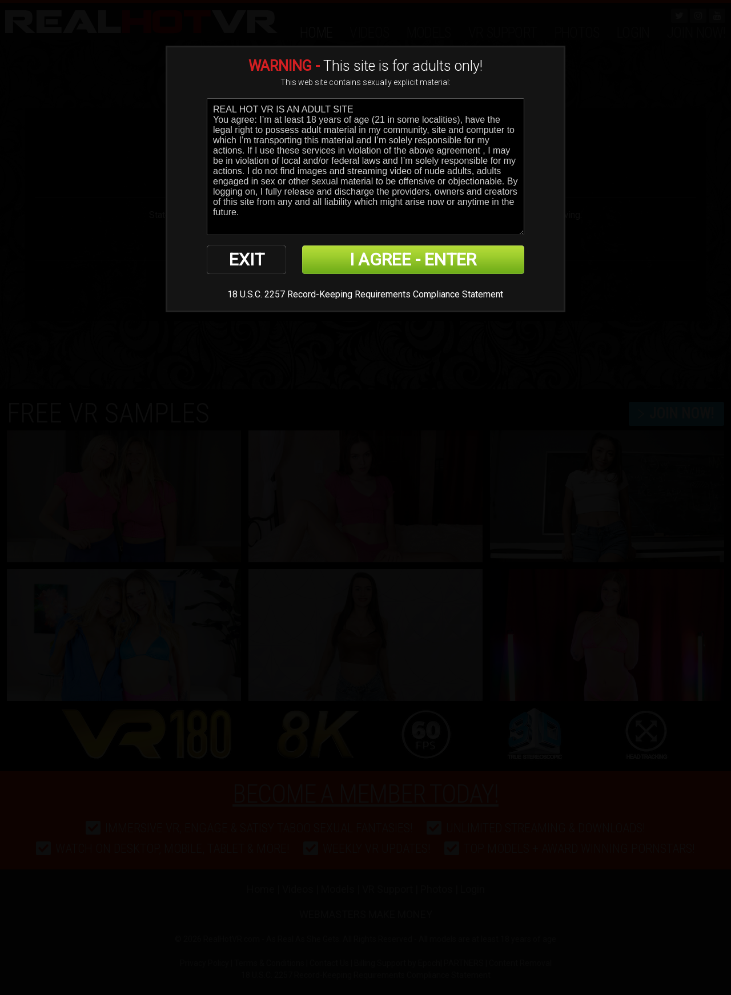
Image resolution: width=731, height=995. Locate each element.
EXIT (246, 259)
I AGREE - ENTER (413, 259)
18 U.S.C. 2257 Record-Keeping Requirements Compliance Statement (365, 294)
